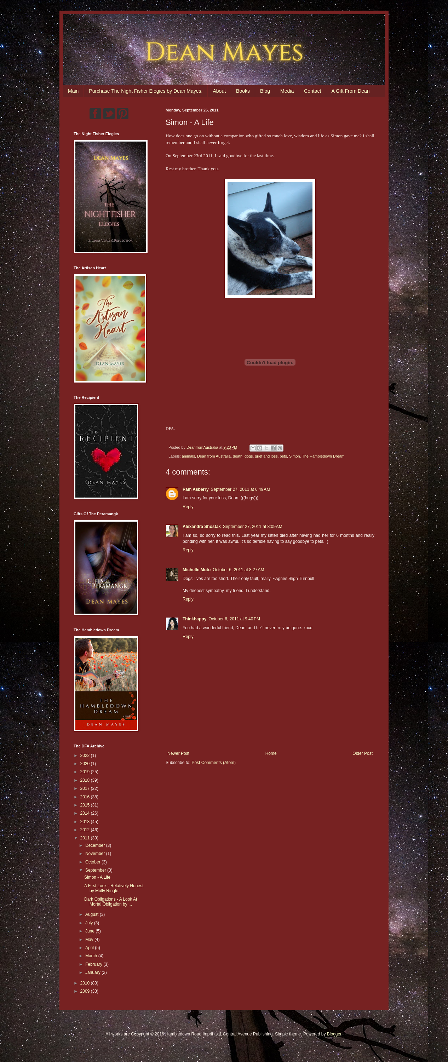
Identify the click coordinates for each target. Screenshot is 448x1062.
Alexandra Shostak (202, 526)
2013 (85, 821)
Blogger (334, 1034)
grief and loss (266, 456)
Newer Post (178, 753)
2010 (85, 983)
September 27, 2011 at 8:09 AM (252, 526)
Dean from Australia (214, 456)
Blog (265, 91)
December (95, 845)
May (89, 939)
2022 (85, 755)
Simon (294, 456)
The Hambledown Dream (323, 456)
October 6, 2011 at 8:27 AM (238, 569)
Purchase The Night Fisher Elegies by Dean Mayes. (145, 91)
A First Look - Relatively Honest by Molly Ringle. (113, 888)
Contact (312, 91)
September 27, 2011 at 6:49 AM (240, 489)
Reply (188, 506)
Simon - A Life (97, 877)
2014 (85, 813)
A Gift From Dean (350, 91)
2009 (85, 991)
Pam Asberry (196, 489)
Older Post (362, 753)
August (92, 914)
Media (287, 91)
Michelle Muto (197, 569)
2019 (85, 771)
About (219, 91)
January (93, 972)
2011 (85, 838)
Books (243, 91)
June (90, 931)
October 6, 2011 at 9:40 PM (234, 618)
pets (283, 456)
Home (271, 753)
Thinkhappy (194, 618)
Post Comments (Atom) (213, 762)
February (94, 964)
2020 (85, 763)
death (237, 456)
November (95, 853)
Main (73, 91)
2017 (85, 788)
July (89, 922)
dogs (249, 456)
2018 (85, 780)
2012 (85, 829)
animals (188, 456)
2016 (85, 796)
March (91, 955)
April (90, 947)
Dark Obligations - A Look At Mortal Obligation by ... (110, 902)
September (96, 870)
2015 (85, 805)
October (93, 862)
